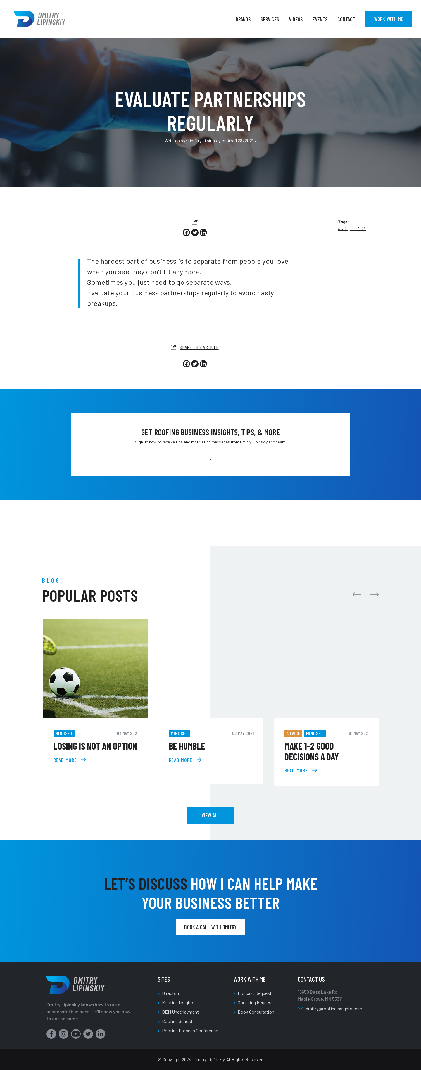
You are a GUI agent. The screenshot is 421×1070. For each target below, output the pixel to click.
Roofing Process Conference (190, 1030)
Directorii (171, 993)
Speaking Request (255, 1002)
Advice (343, 228)
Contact (346, 19)
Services (269, 19)
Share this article (194, 347)
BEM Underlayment (180, 1011)
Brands (243, 19)
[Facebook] (186, 232)
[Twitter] (195, 232)
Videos (296, 19)
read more (65, 760)
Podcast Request (255, 993)
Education (358, 228)
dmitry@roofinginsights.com (334, 1008)
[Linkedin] (203, 232)
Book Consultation (256, 1011)
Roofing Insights (178, 1002)
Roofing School (177, 1021)
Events (320, 19)
